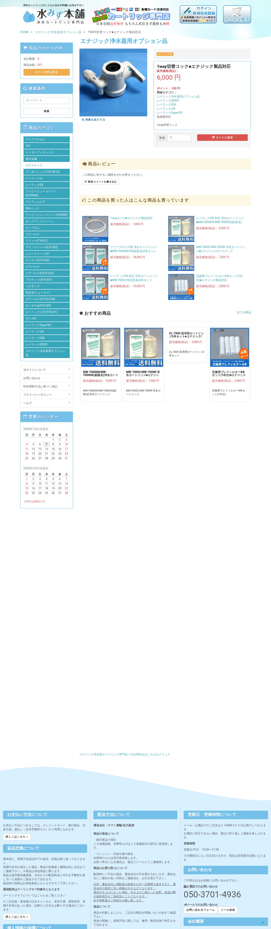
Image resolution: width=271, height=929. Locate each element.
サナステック (34, 165)
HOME (24, 32)
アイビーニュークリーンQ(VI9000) (41, 193)
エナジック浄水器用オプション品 (178, 96)
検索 (46, 111)
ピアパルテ (33, 266)
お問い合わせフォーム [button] (200, 909)
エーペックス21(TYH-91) (41, 312)
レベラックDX (34, 184)
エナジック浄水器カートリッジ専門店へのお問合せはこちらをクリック (124, 754)
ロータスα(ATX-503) (38, 305)
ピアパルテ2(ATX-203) (40, 273)
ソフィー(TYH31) (36, 240)
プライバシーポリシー (46, 394)
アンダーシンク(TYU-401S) (43, 171)
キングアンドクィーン (40, 221)
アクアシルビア (35, 201)
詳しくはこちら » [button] (17, 836)
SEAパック (32, 208)
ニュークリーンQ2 (37, 253)
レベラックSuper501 (170, 112)
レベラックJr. (34, 178)
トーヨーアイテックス (40, 152)
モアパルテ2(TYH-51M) (40, 299)
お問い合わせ (46, 378)
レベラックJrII (166, 108)
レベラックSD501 (168, 100)
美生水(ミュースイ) (38, 292)
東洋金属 (31, 158)
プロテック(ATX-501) (39, 279)
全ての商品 (244, 312)
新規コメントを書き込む (101, 181)
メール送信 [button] (228, 909)
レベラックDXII (166, 104)
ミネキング (33, 286)
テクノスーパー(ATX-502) (42, 247)
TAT (28, 146)
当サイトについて (46, 369)
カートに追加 (222, 137)
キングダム (33, 227)
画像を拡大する (93, 119)
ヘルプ (46, 403)
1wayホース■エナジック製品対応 (131, 218)
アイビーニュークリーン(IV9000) (47, 214)
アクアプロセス (35, 139)
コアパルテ (33, 234)
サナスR (31, 318)
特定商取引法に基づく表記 (46, 386)
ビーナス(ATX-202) (37, 260)
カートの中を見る (46, 72)
